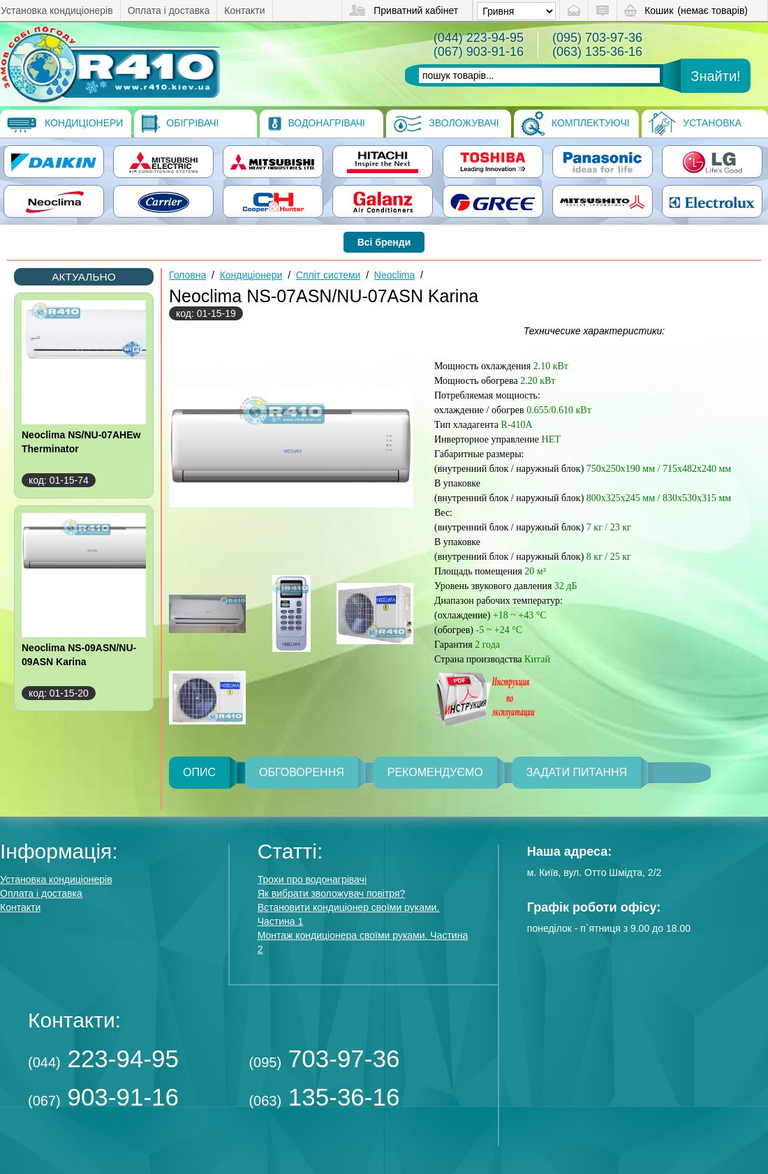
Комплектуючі (575, 124)
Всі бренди (384, 242)
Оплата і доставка (169, 10)
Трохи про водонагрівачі (312, 879)
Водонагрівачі (316, 124)
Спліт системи (328, 275)
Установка (695, 124)
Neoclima (394, 275)
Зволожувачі (446, 124)
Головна (187, 275)
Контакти (244, 10)
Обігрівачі (180, 124)
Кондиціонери (65, 124)
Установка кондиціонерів (57, 10)
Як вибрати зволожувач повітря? (332, 893)
